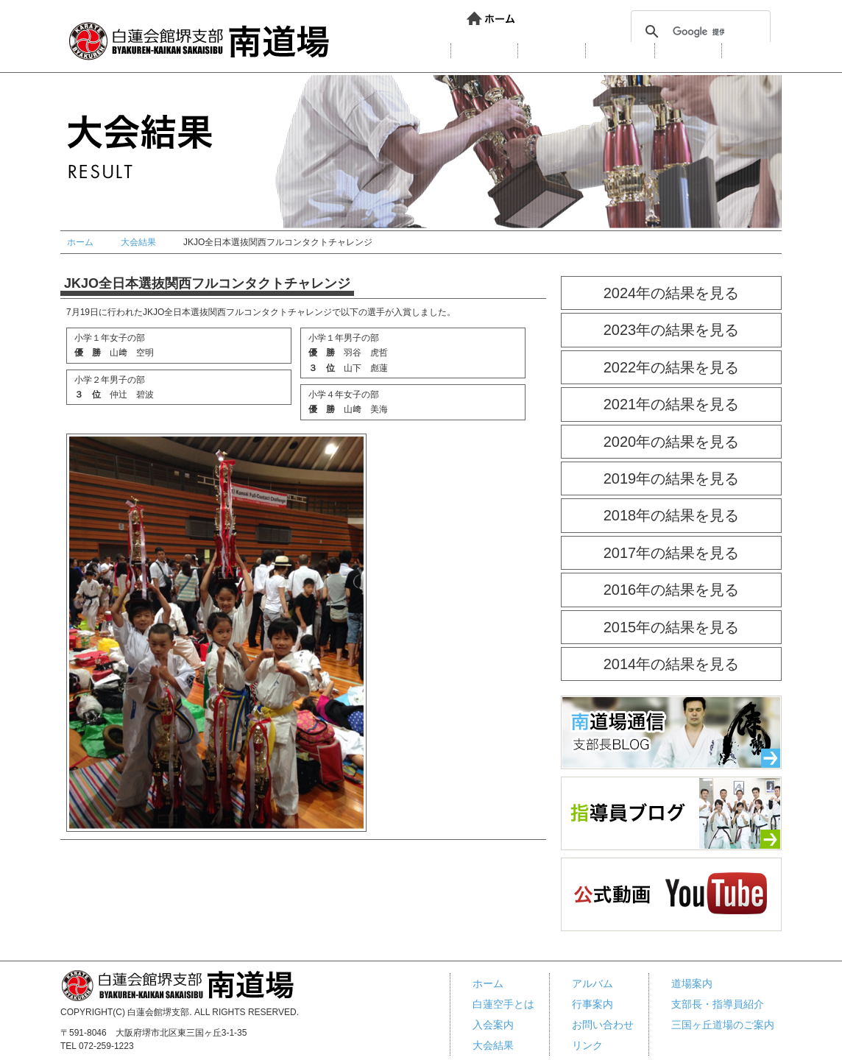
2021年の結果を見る (672, 404)
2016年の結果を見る (672, 590)
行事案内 (755, 50)
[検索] (698, 31)
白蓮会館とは (404, 50)
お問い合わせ (559, 18)
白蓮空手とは (503, 1004)
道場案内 (484, 50)
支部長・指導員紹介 (717, 1004)
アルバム (688, 50)
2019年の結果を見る (672, 478)
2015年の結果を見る (672, 627)
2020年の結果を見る (672, 442)
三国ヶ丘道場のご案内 (722, 1025)
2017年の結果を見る (672, 553)
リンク (485, 34)
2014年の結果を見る (672, 664)
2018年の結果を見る (672, 515)
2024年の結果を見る (672, 293)
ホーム (491, 18)
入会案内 (552, 50)
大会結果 (620, 50)
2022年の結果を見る (672, 367)
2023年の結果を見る (672, 330)
